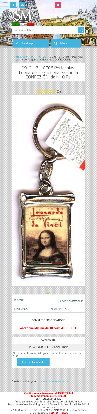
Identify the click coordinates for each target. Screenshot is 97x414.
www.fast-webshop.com (54, 381)
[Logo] (36, 17)
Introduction (21, 57)
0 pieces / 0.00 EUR (71, 3)
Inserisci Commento (33, 362)
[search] (81, 30)
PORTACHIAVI (39, 57)
